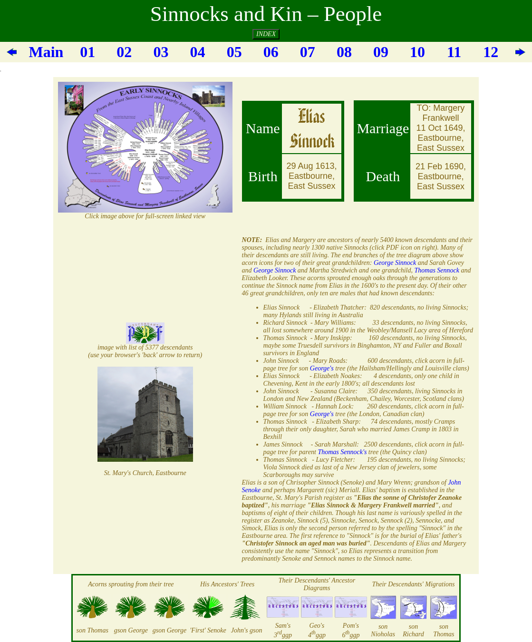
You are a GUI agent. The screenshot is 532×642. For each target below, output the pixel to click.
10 (417, 51)
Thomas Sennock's (342, 452)
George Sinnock (394, 262)
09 (380, 51)
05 (234, 51)
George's (322, 368)
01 (87, 51)
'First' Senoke (208, 630)
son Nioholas (383, 630)
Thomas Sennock (437, 270)
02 (124, 51)
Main (46, 51)
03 (160, 51)
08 (344, 51)
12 (490, 51)
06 (271, 51)
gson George (131, 630)
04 (197, 51)
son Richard (413, 630)
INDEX (266, 34)
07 (307, 51)
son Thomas (92, 630)
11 (454, 51)
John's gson (246, 630)
